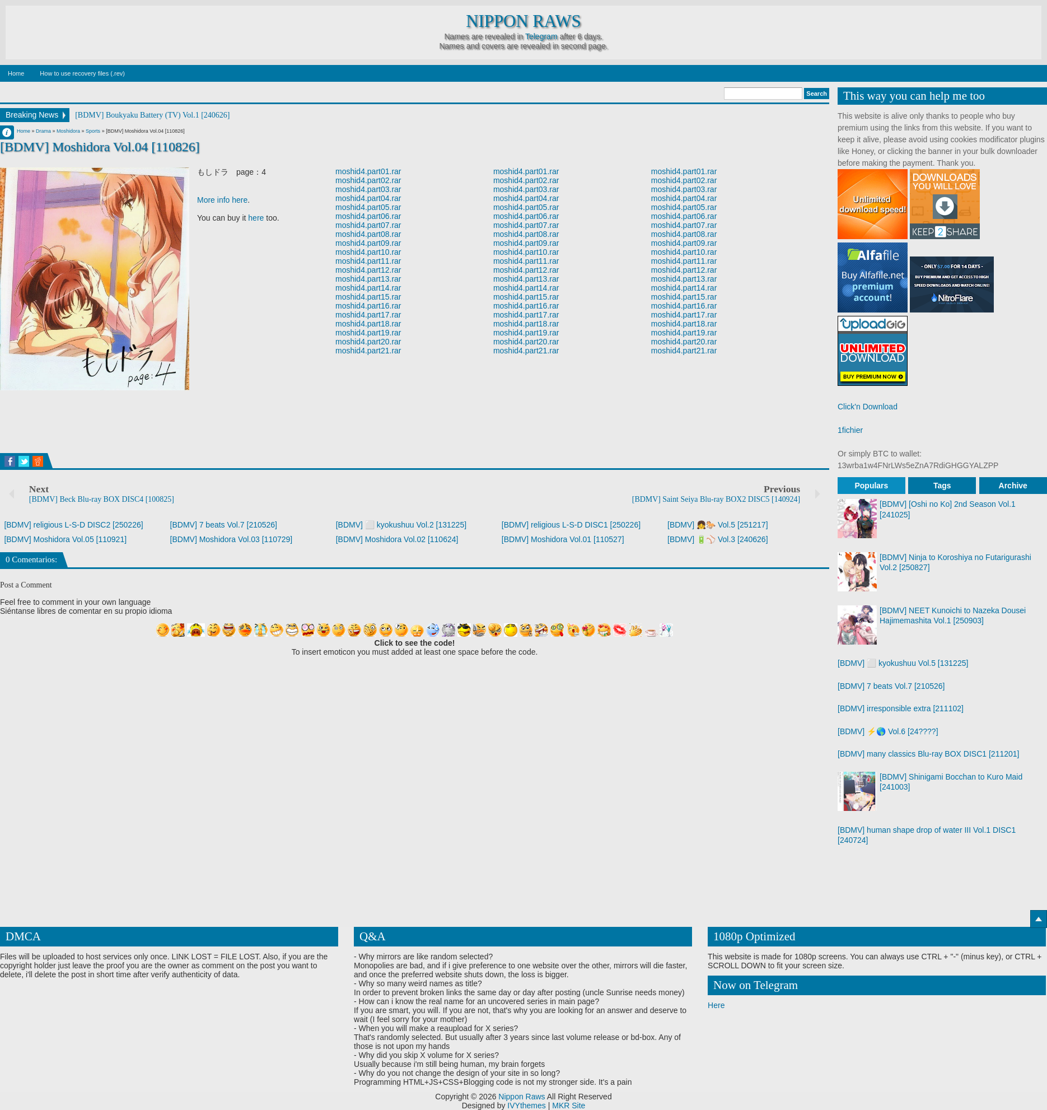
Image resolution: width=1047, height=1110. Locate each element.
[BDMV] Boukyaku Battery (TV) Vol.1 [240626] (152, 115)
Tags (942, 485)
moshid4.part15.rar (368, 296)
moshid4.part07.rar (368, 225)
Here (716, 1005)
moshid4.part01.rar (368, 171)
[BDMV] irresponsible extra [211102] (901, 708)
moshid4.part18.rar (368, 323)
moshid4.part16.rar (368, 305)
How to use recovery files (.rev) (82, 73)
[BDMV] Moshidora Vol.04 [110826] (100, 146)
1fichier (850, 430)
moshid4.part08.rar (368, 234)
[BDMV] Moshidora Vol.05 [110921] (65, 539)
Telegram (541, 36)
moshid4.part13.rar (368, 278)
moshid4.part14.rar (368, 287)
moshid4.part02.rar (368, 180)
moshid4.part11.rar (368, 260)
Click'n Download (868, 406)
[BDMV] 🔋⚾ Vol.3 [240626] (717, 539)
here (256, 217)
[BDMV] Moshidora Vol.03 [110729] (231, 539)
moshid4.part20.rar (368, 341)
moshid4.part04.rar (368, 198)
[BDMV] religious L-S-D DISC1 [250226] (571, 524)
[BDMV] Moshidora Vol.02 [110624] (397, 539)
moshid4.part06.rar (368, 216)
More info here (222, 199)
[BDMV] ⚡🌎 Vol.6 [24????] (888, 731)
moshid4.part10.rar (368, 252)
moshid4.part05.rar (368, 207)
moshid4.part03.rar (368, 189)
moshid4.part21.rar (368, 350)
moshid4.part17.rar (368, 314)
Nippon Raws (523, 21)
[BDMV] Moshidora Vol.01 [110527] (563, 539)
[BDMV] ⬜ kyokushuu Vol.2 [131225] (401, 524)
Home (16, 73)
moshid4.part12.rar (368, 269)
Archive (1013, 485)
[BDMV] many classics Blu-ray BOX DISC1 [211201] (928, 753)
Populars (871, 485)
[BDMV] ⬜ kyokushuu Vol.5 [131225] (903, 663)
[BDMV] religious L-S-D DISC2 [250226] (73, 524)
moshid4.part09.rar (368, 243)
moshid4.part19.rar (368, 332)
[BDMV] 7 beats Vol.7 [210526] (223, 524)
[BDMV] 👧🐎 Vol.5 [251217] (717, 524)
